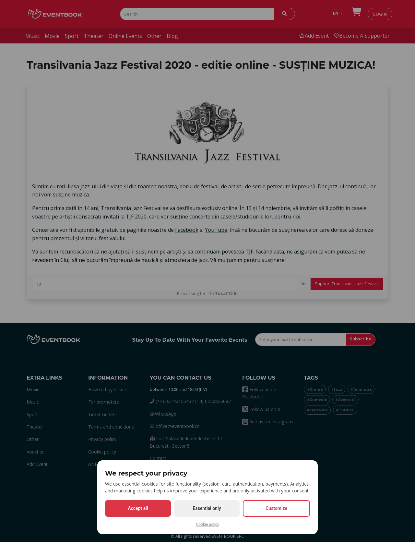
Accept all (138, 508)
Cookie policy (207, 524)
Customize (276, 508)
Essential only (207, 508)
